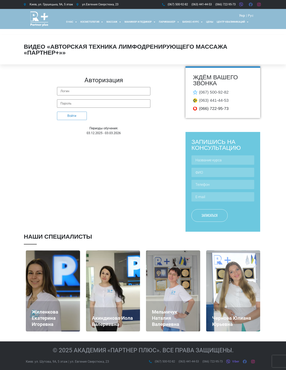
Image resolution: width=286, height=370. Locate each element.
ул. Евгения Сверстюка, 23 (89, 361)
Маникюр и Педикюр (140, 22)
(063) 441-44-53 (214, 100)
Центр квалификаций (232, 22)
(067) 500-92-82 (214, 92)
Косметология (91, 22)
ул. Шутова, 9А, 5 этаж (51, 361)
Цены (209, 21)
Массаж (113, 22)
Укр (242, 15)
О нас (71, 22)
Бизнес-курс (193, 22)
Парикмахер (169, 22)
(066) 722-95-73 (214, 108)
